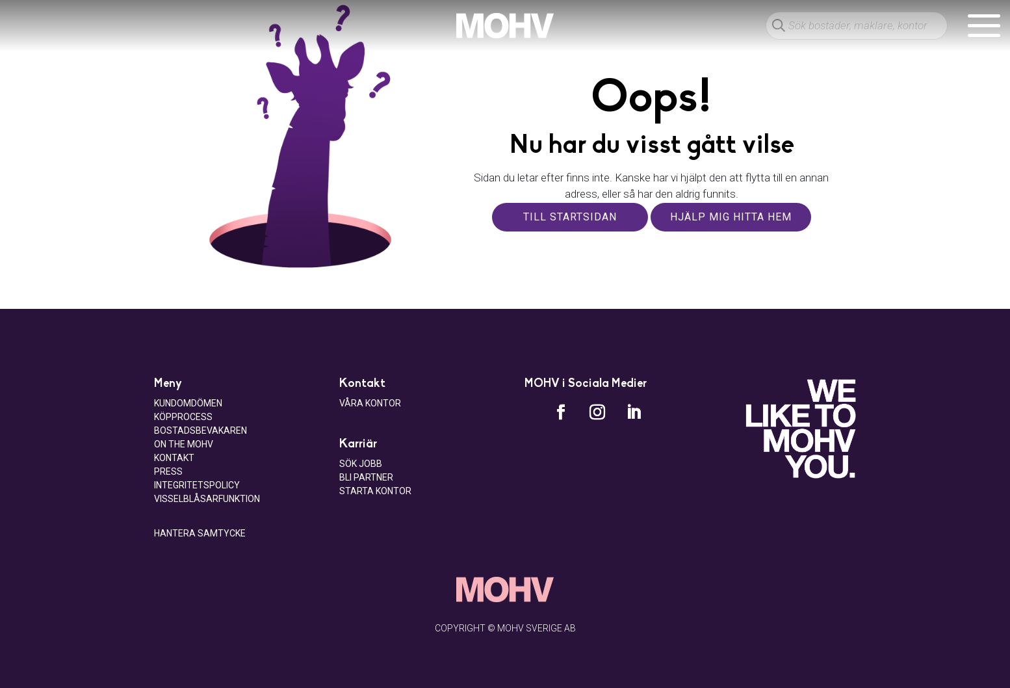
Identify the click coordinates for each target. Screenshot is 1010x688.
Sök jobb (360, 463)
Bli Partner (366, 477)
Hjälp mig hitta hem (731, 217)
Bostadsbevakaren (200, 430)
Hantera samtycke (200, 533)
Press (168, 471)
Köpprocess (183, 417)
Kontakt (174, 458)
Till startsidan (570, 217)
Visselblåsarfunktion (207, 499)
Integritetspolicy (197, 485)
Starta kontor (375, 491)
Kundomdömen (188, 403)
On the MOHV (183, 444)
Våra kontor (370, 403)
